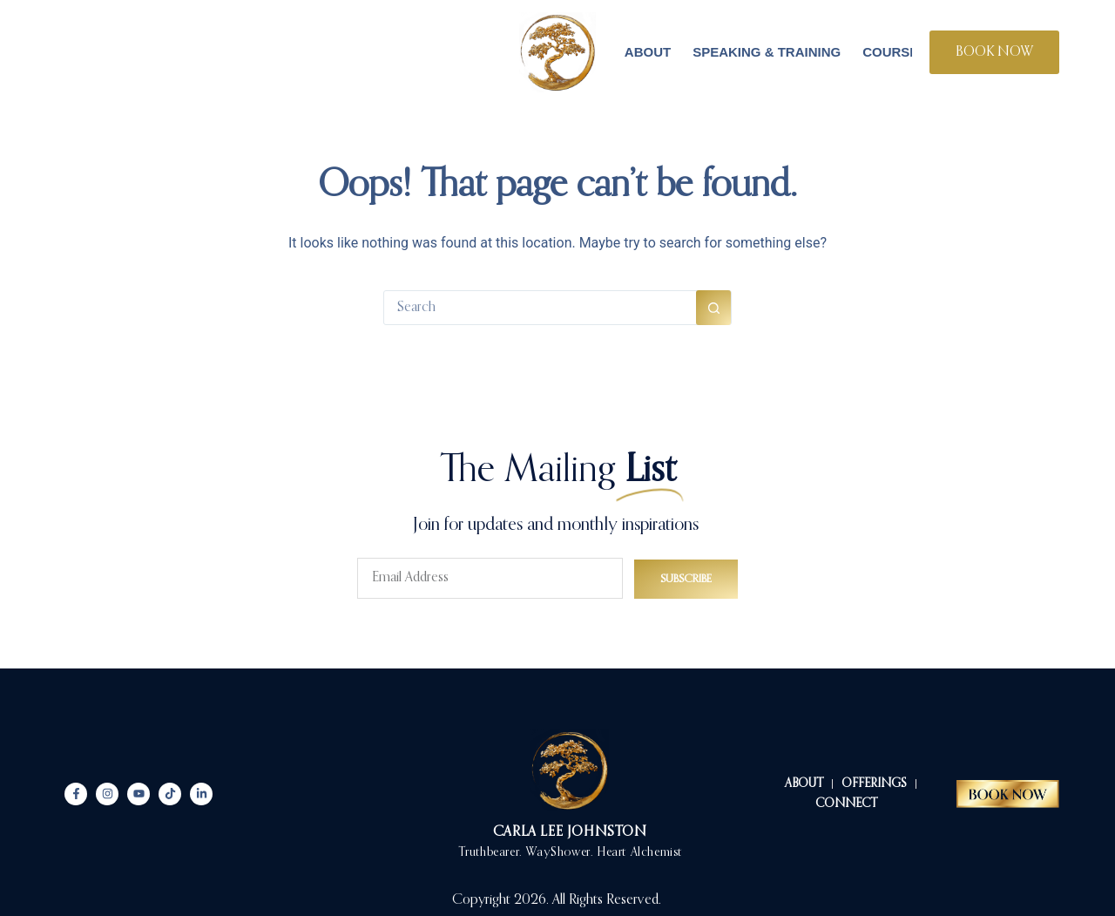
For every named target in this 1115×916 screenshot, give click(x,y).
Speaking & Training (767, 51)
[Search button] (713, 307)
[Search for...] (540, 307)
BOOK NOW (994, 52)
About (648, 51)
